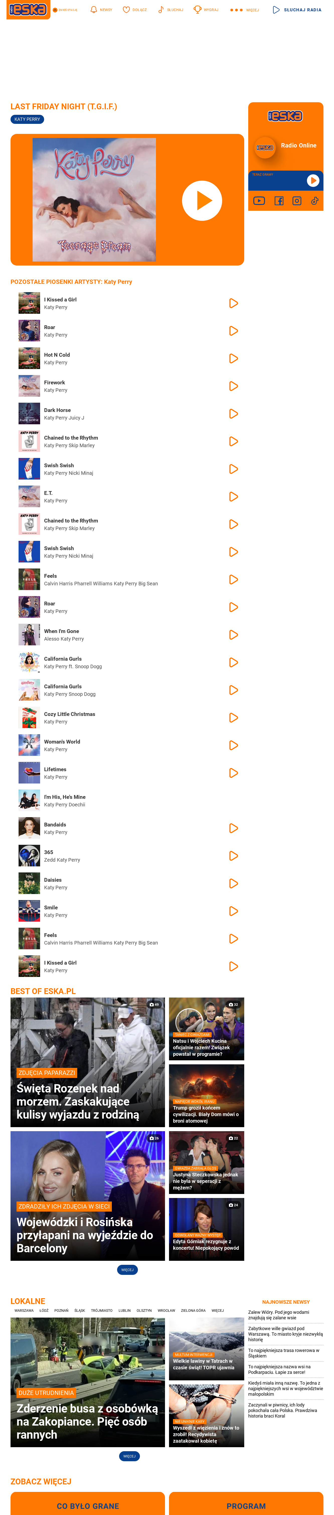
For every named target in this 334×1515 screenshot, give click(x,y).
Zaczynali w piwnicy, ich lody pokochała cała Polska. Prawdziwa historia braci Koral (282, 1410)
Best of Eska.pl (43, 991)
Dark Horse (57, 410)
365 (48, 852)
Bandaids (55, 825)
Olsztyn (144, 1311)
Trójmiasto (102, 1311)
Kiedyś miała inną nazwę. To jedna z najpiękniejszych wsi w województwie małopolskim (285, 1388)
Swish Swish (59, 465)
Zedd (49, 860)
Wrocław (166, 1311)
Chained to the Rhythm (71, 438)
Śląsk (79, 1311)
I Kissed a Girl (60, 300)
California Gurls (63, 659)
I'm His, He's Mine (65, 797)
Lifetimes (55, 769)
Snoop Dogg (88, 666)
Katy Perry (27, 119)
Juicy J (76, 418)
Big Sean (148, 584)
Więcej (127, 1270)
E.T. (48, 493)
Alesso (51, 639)
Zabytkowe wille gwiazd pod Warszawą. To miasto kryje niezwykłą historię (285, 1334)
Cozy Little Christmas (69, 714)
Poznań (61, 1311)
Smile (51, 908)
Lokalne (28, 1301)
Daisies (53, 880)
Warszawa (24, 1311)
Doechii (77, 805)
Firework (54, 383)
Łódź (44, 1311)
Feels (50, 576)
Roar (49, 327)
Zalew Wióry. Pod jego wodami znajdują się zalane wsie (278, 1315)
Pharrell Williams (93, 584)
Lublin (125, 1311)
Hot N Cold (57, 355)
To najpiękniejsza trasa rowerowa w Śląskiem (283, 1353)
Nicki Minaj (81, 473)
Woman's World (62, 742)
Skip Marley (82, 445)
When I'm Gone (61, 631)
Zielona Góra (193, 1311)
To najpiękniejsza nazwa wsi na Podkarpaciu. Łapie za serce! (279, 1369)
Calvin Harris (58, 584)
